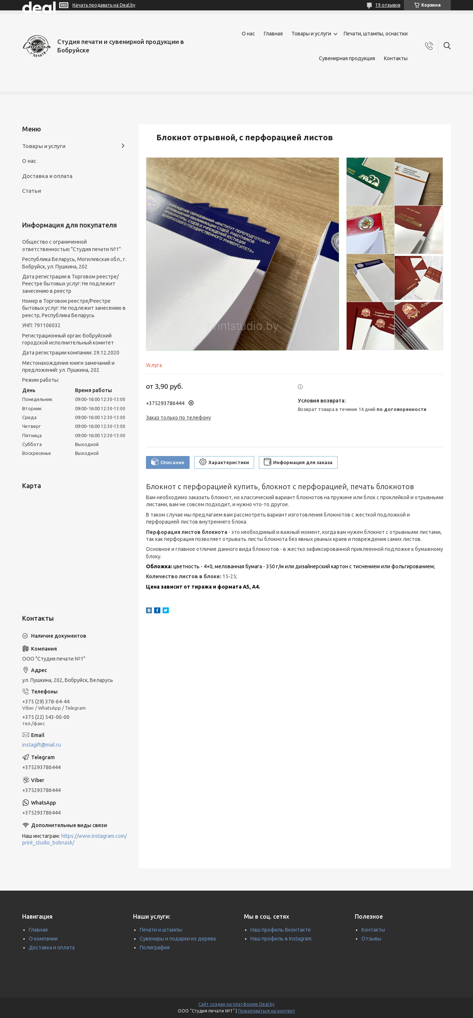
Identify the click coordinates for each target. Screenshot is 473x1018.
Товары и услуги (311, 34)
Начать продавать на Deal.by (103, 5)
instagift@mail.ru (41, 745)
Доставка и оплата (47, 176)
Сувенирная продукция (347, 58)
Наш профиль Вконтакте (281, 930)
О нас (248, 34)
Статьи (31, 191)
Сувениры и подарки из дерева (178, 939)
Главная (273, 34)
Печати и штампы (161, 930)
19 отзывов (387, 5)
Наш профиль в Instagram (281, 939)
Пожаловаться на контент (266, 1010)
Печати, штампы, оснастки (376, 34)
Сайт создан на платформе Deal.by (236, 1004)
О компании (43, 939)
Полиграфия (155, 947)
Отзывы (371, 939)
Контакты (396, 58)
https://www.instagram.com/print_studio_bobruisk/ (74, 839)
